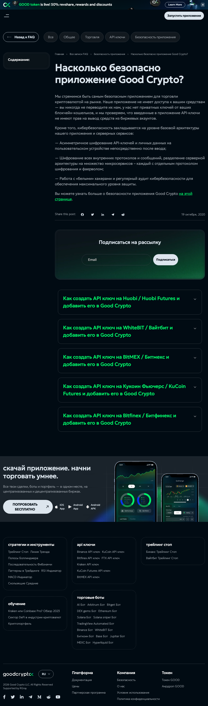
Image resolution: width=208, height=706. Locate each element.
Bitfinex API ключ (88, 558)
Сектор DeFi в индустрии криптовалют (34, 617)
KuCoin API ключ (113, 552)
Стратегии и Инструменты (31, 544)
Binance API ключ (88, 552)
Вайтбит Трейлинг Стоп (162, 558)
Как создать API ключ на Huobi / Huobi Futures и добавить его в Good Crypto (121, 302)
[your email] (116, 259)
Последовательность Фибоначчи (30, 564)
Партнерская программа (88, 692)
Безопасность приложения (155, 37)
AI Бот (81, 605)
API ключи (117, 37)
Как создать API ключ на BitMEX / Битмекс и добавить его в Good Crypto (116, 360)
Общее (69, 37)
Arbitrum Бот (96, 605)
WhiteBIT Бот (104, 630)
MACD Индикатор (20, 577)
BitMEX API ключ (88, 577)
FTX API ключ (110, 558)
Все (50, 37)
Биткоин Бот (85, 636)
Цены (75, 686)
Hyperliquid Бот (103, 642)
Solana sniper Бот (104, 617)
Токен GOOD (171, 680)
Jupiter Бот (117, 636)
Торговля (92, 37)
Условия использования (133, 692)
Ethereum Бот (107, 611)
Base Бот (102, 636)
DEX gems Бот (86, 611)
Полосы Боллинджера (23, 558)
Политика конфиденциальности (138, 699)
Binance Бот (85, 630)
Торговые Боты (90, 597)
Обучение (16, 603)
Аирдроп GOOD (173, 686)
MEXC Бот (84, 642)
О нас (121, 686)
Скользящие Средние (23, 583)
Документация (82, 680)
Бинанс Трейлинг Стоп (161, 552)
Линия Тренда (39, 552)
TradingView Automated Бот (95, 623)
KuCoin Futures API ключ (93, 571)
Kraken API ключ (88, 564)
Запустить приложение (184, 15)
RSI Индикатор (51, 571)
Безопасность (126, 680)
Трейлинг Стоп (18, 552)
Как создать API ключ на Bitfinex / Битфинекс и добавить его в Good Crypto (119, 419)
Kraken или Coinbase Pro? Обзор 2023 (34, 611)
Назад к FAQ (24, 37)
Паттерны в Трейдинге (23, 571)
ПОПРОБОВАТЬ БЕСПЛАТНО (25, 506)
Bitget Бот (114, 605)
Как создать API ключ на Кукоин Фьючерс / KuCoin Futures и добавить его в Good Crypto (124, 390)
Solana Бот (84, 617)
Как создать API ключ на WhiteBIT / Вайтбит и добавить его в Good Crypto (118, 331)
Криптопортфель (19, 623)
